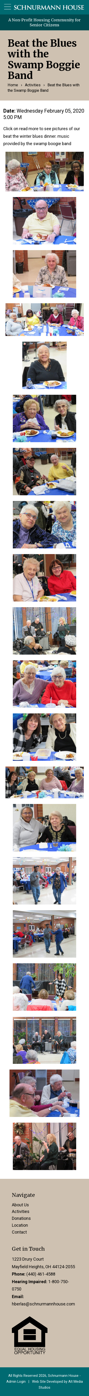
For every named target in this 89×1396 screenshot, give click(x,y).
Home (13, 85)
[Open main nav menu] (8, 7)
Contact (19, 1232)
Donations (21, 1218)
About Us (20, 1204)
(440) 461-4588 (40, 1274)
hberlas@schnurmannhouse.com (43, 1303)
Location (20, 1225)
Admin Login (16, 1382)
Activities (33, 85)
